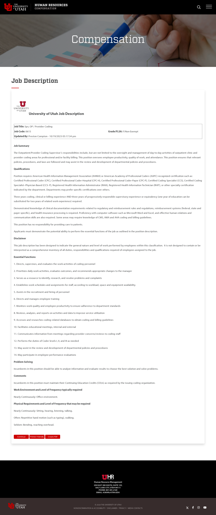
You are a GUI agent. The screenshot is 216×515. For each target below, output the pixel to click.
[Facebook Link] (193, 507)
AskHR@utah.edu (111, 492)
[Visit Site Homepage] (108, 477)
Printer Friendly (37, 436)
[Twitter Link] (187, 507)
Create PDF (53, 436)
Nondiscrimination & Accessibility (89, 508)
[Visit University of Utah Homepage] (17, 7)
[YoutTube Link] (204, 507)
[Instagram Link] (198, 507)
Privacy (122, 508)
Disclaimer (112, 508)
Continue (21, 436)
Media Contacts (135, 508)
